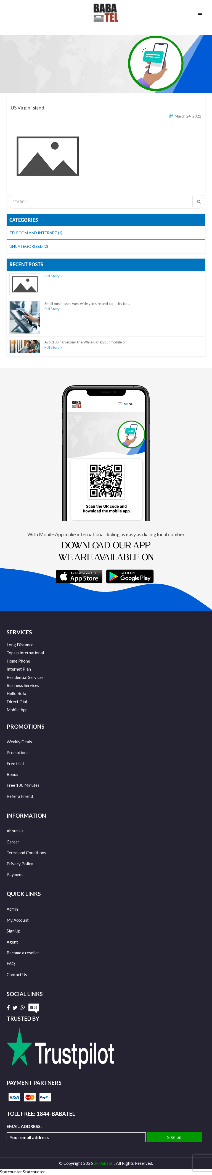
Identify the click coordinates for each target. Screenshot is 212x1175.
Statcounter (11, 1171)
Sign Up (13, 930)
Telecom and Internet (35, 232)
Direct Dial (17, 701)
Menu (200, 15)
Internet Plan (19, 668)
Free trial (15, 763)
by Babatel (104, 1163)
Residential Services (25, 677)
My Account (18, 920)
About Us (15, 830)
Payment (15, 874)
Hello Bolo (16, 693)
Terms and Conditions (26, 852)
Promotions (17, 752)
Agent (12, 941)
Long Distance (20, 644)
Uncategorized (28, 246)
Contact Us (17, 974)
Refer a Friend (20, 796)
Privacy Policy (20, 863)
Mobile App (17, 709)
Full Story (53, 276)
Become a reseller (23, 952)
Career (13, 841)
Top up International (25, 652)
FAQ (11, 963)
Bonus (12, 774)
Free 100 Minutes (23, 785)
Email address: (76, 1133)
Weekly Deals (19, 741)
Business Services (23, 685)
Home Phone (18, 660)
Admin (12, 908)
